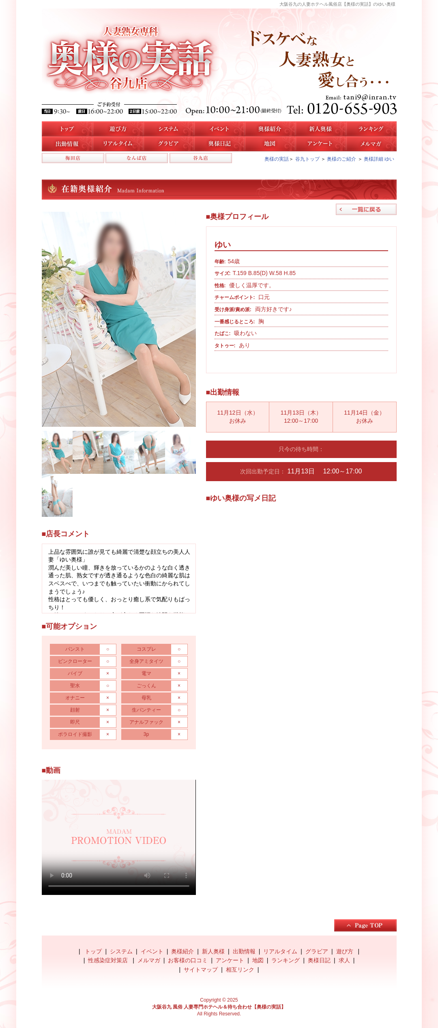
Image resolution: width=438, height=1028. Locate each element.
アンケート (320, 143)
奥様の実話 (276, 159)
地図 (270, 143)
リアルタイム (117, 143)
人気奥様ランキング (371, 128)
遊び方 (117, 128)
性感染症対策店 (108, 960)
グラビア (316, 951)
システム (168, 128)
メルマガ (371, 143)
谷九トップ (307, 159)
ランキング (285, 960)
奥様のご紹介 (341, 159)
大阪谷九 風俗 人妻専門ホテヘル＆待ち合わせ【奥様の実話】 (219, 1007)
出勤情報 (244, 951)
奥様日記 (219, 143)
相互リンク (240, 969)
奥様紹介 (182, 951)
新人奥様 (320, 128)
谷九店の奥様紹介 (270, 128)
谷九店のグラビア (168, 143)
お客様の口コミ (188, 960)
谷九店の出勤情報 (67, 143)
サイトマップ (201, 969)
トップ (67, 128)
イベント (219, 128)
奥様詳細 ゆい (379, 159)
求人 (344, 960)
